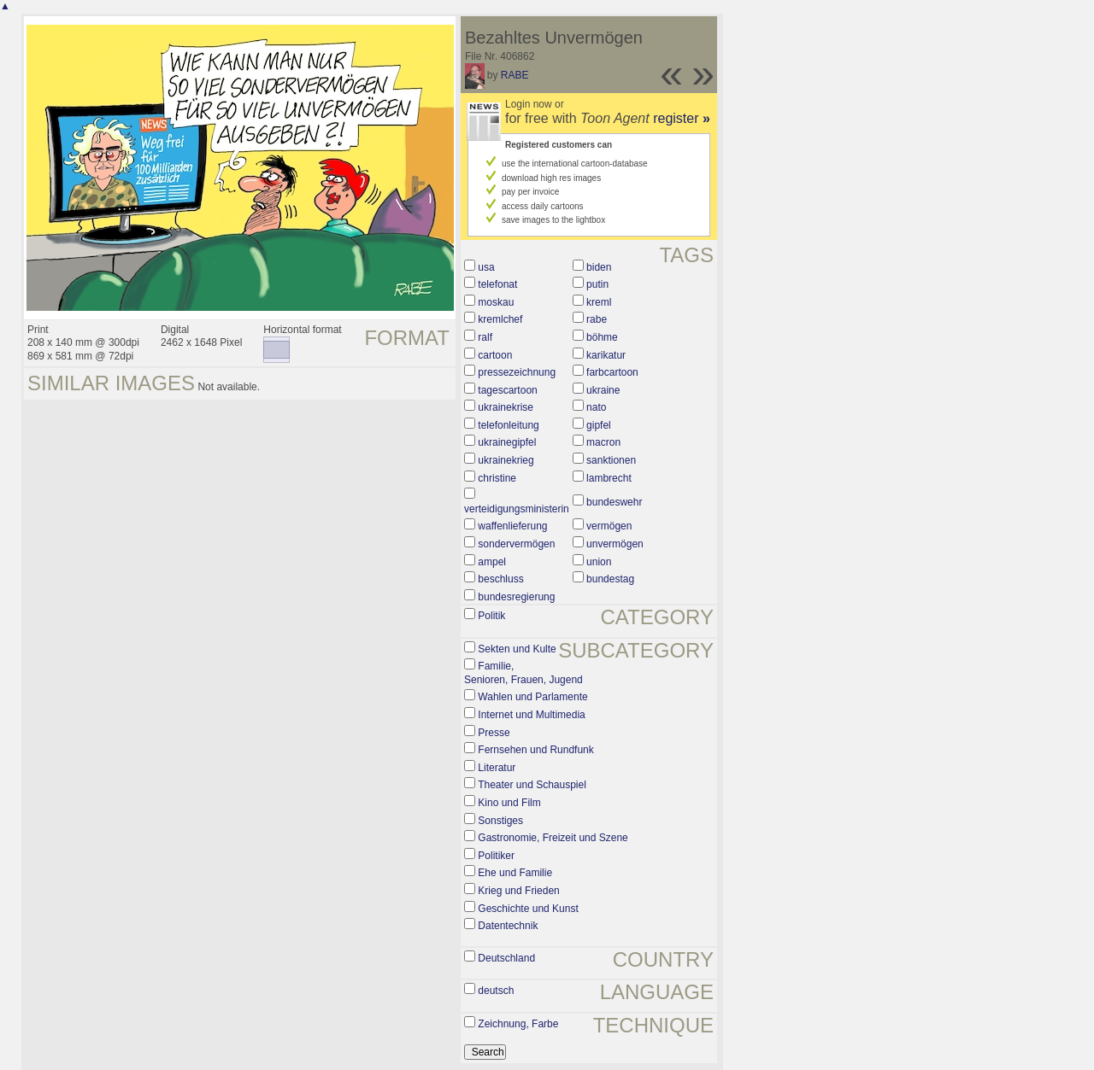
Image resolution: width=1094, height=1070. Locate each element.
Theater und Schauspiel (532, 785)
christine (497, 478)
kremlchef (500, 319)
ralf (485, 337)
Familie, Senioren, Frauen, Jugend (523, 673)
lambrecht (609, 478)
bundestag (610, 579)
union (598, 562)
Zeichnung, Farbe (518, 1024)
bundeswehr (614, 502)
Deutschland (506, 958)
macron (603, 442)
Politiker (496, 856)
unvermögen (615, 544)
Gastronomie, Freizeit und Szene (552, 838)
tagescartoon (507, 390)
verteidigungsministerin (516, 509)
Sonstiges (500, 821)
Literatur (496, 768)
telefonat (497, 284)
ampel (492, 562)
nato (596, 407)
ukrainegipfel (507, 442)
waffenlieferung (512, 526)
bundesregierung (516, 597)
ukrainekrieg (505, 460)
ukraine (603, 390)
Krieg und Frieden (518, 891)
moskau (496, 302)
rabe (596, 319)
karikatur (606, 355)
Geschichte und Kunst (528, 909)
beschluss (500, 579)
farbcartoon (612, 372)
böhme (602, 337)
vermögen (609, 526)
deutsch (496, 991)
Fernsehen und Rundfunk (535, 750)
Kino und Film (509, 803)
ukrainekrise (505, 407)
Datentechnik (508, 926)
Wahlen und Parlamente (532, 697)
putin (597, 284)
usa (486, 267)
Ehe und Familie (515, 873)
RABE (515, 75)
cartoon (495, 355)
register (681, 118)
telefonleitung (508, 425)
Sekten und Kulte (517, 649)
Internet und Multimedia (531, 715)
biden (598, 267)
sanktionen (611, 460)
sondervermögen (516, 544)
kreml (598, 302)
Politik (491, 616)
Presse (493, 733)
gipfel (598, 425)
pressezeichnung (517, 372)
